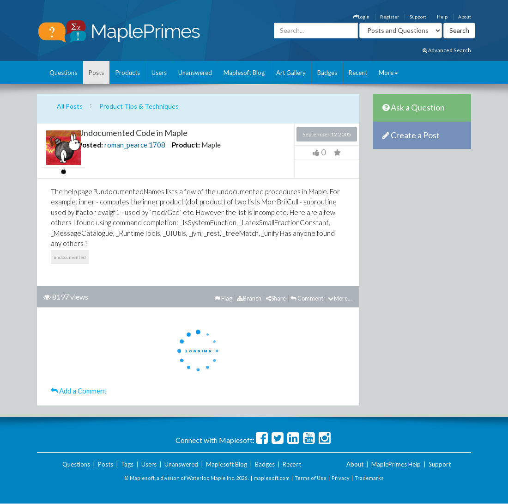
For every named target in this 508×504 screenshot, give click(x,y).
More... (340, 298)
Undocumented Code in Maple (132, 133)
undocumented (70, 257)
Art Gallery (291, 72)
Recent (358, 72)
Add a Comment (79, 391)
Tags (127, 464)
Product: (186, 145)
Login (361, 16)
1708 (157, 145)
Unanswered (195, 72)
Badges (327, 72)
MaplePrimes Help (396, 464)
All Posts (70, 106)
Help (442, 16)
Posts (96, 72)
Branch (249, 298)
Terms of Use (311, 478)
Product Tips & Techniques (139, 106)
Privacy (341, 478)
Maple (211, 145)
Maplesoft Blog (244, 72)
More (388, 72)
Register (389, 16)
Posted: (90, 145)
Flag (223, 298)
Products (127, 72)
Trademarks (369, 478)
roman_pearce (125, 145)
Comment (306, 298)
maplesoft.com (272, 478)
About (464, 16)
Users (159, 72)
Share (276, 298)
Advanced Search (447, 50)
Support (418, 16)
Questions (63, 72)
